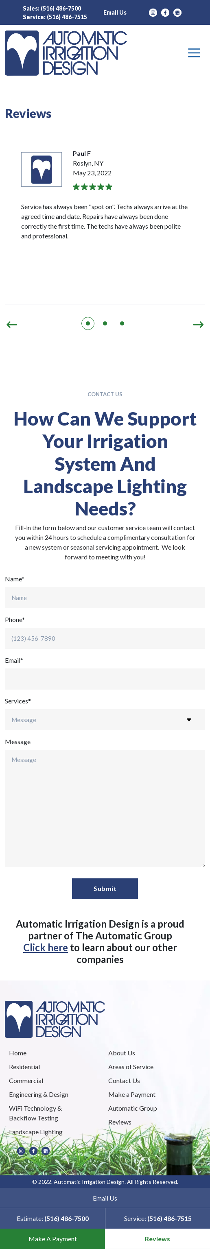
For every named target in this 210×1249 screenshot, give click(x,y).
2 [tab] (105, 323)
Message (18, 741)
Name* (14, 579)
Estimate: (53, 1218)
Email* (14, 660)
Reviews (157, 1238)
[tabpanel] (105, 218)
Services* (18, 701)
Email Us (115, 12)
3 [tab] (122, 323)
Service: (55, 16)
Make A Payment (52, 1238)
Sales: (52, 8)
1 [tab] (88, 323)
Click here (45, 947)
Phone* (15, 619)
